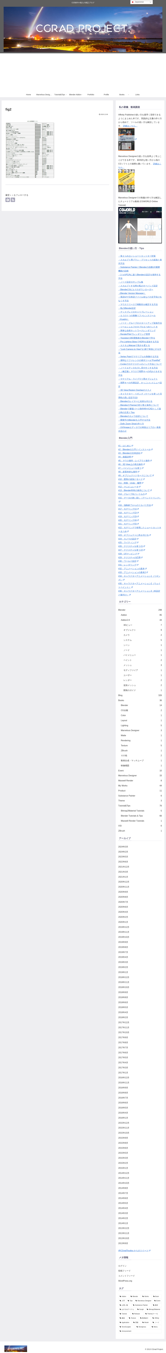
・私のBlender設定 (127, 308)
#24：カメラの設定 (128, 539)
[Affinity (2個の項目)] (156, 1318)
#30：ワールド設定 (128, 561)
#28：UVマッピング (128, 554)
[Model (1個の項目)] (146, 1323)
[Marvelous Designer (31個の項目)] (143, 1301)
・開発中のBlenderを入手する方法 (134, 420)
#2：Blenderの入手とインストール (135, 449)
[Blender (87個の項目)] (135, 1297)
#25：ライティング (128, 542)
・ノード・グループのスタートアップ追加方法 (140, 323)
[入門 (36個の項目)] (122, 1301)
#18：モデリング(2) (128, 513)
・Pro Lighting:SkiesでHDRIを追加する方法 (138, 342)
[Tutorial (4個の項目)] (125, 1314)
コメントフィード (126, 1276)
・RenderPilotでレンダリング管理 (134, 334)
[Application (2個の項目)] (125, 1323)
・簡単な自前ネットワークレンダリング (137, 330)
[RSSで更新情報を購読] (13, 200)
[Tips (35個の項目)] (130, 1301)
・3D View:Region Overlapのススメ (134, 390)
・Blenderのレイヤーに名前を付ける (135, 401)
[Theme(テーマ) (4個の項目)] (153, 1314)
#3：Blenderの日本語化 (130, 453)
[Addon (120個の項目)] (124, 1297)
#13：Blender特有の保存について (135, 490)
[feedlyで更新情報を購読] (7, 200)
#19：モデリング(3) (128, 516)
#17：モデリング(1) (128, 509)
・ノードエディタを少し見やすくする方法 (138, 368)
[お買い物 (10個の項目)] (125, 1305)
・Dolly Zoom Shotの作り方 (131, 424)
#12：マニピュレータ (129, 487)
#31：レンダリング (128, 565)
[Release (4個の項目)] (137, 1314)
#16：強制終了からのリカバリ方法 (135, 505)
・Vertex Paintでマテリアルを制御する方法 (138, 356)
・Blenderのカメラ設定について (133, 416)
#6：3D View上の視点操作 (131, 464)
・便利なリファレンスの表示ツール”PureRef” (139, 360)
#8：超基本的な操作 (128, 472)
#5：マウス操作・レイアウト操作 (135, 460)
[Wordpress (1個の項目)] (142, 1327)
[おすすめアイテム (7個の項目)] (127, 1309)
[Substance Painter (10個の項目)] (141, 1305)
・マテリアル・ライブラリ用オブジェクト (138, 379)
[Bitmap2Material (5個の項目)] (154, 1309)
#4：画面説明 (125, 457)
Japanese (137, 2)
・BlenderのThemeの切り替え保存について (138, 405)
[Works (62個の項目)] (146, 1297)
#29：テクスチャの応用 (130, 557)
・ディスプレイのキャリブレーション (136, 312)
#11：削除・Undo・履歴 (130, 483)
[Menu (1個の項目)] (156, 1327)
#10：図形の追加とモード (131, 479)
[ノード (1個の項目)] (156, 1323)
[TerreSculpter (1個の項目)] (127, 1327)
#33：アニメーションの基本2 (133, 572)
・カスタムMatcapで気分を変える (134, 345)
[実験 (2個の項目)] (136, 1323)
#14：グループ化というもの (132, 494)
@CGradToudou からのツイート (134, 1250)
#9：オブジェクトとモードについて (136, 475)
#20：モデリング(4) (128, 520)
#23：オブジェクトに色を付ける (134, 535)
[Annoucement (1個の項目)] (140, 1331)
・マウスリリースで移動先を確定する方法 (138, 304)
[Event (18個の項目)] (157, 1301)
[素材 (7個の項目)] (157, 1305)
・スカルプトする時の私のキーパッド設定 (138, 286)
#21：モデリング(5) (128, 524)
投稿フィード (124, 1271)
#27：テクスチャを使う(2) (131, 550)
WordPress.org (125, 1281)
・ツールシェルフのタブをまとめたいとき (138, 327)
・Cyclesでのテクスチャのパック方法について (140, 364)
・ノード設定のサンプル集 (130, 282)
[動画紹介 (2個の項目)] (145, 1318)
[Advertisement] (83, 73)
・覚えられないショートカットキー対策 (137, 256)
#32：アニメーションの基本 (132, 569)
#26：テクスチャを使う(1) (131, 546)
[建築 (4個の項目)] (123, 1318)
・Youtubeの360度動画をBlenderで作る (136, 338)
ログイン (122, 1266)
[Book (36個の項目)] (157, 1297)
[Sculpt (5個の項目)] (140, 1309)
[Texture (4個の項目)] (133, 1318)
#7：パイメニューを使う (130, 468)
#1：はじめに (125, 446)
